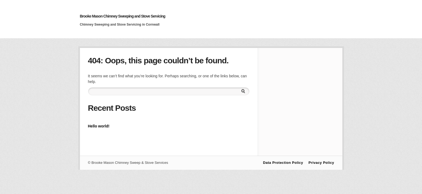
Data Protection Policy (283, 163)
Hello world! (99, 126)
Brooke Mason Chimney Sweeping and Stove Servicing (122, 16)
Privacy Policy (321, 163)
